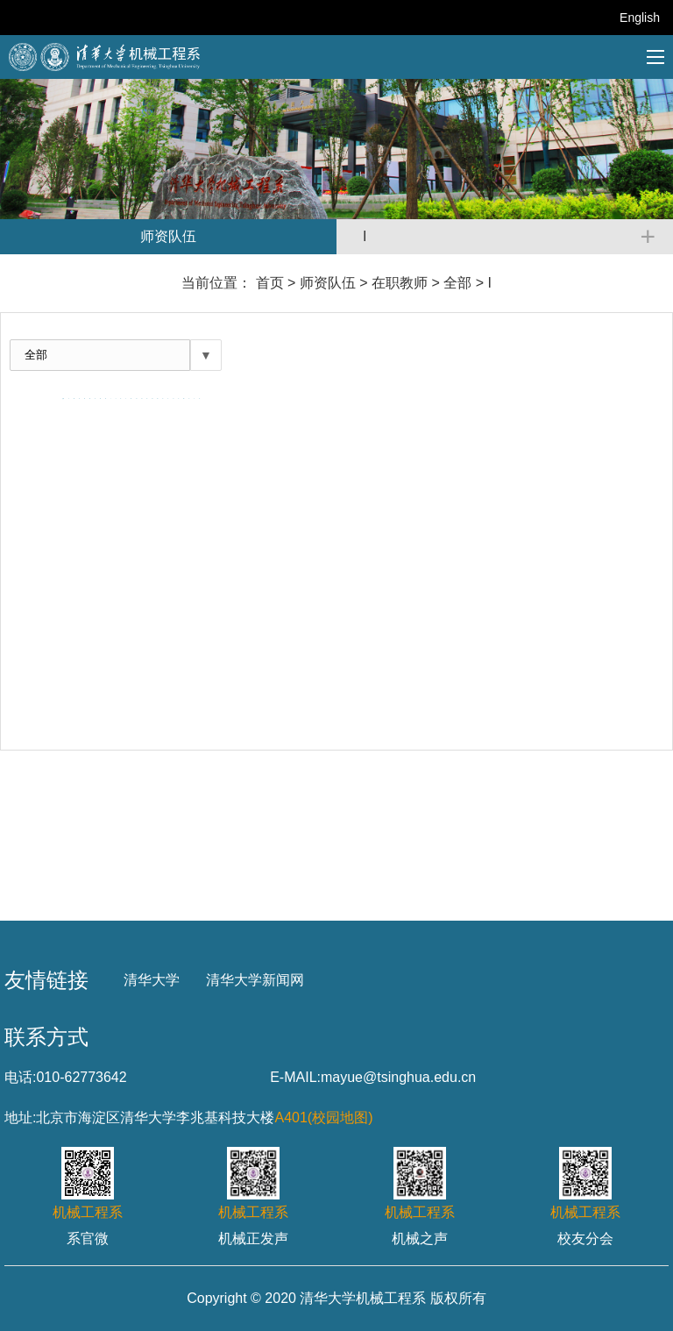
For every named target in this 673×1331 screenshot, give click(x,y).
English (640, 18)
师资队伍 (328, 282)
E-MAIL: (295, 1077)
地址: (20, 1117)
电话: (20, 1077)
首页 (270, 282)
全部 (457, 282)
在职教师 (400, 282)
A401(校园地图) (323, 1117)
